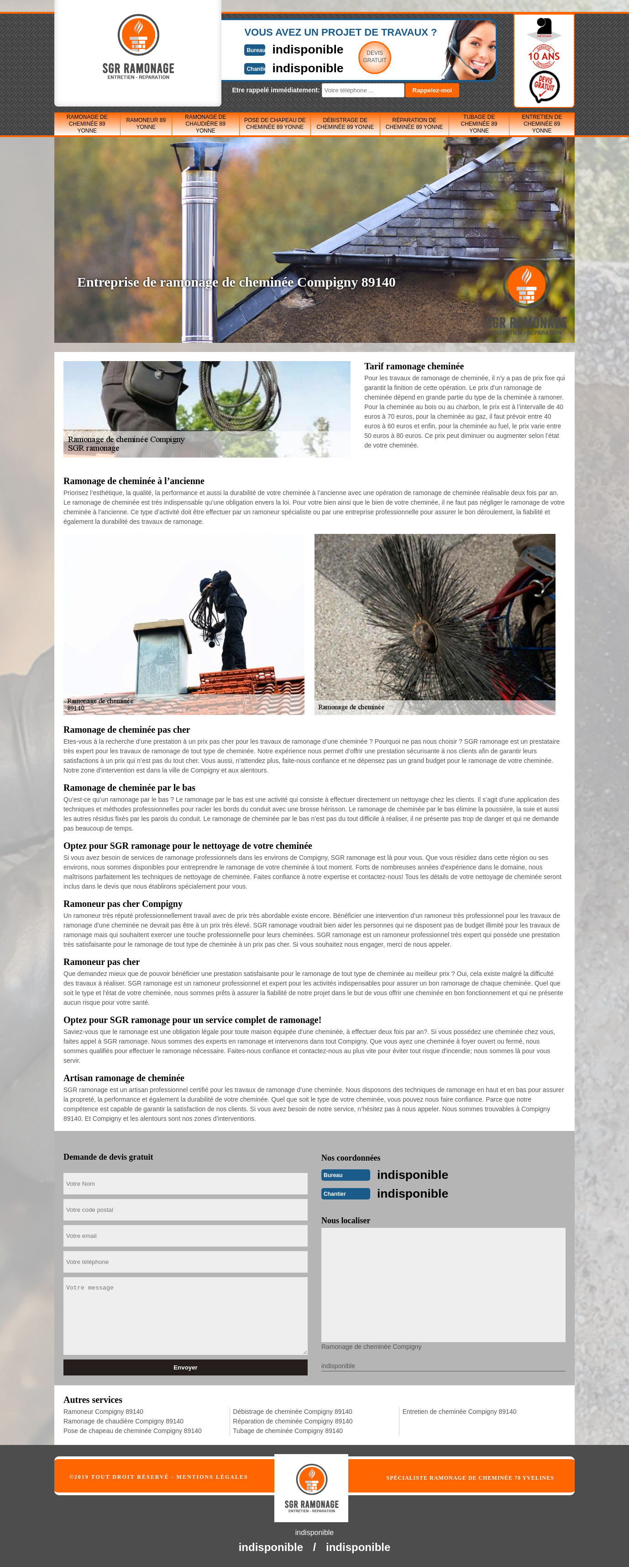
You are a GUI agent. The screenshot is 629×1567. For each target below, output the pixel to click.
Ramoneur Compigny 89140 (103, 1410)
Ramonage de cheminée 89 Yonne (87, 124)
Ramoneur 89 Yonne (146, 123)
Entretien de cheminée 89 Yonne (542, 124)
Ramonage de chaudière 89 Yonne (205, 124)
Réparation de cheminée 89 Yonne (414, 123)
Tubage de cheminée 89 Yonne (479, 124)
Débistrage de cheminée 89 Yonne (345, 123)
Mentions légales (212, 1476)
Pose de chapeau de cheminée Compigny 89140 (132, 1430)
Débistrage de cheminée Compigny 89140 (292, 1410)
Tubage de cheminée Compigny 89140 (288, 1430)
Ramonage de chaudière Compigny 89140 (123, 1420)
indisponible (287, 48)
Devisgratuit (357, 57)
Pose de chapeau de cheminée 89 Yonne (275, 123)
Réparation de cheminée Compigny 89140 (292, 1420)
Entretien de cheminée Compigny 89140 (460, 1410)
